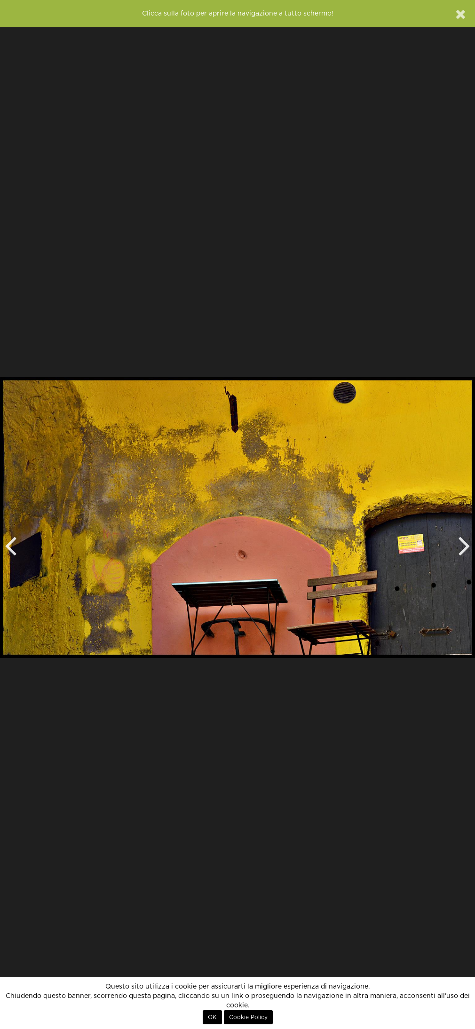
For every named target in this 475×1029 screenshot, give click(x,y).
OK (212, 1017)
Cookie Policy (248, 1017)
